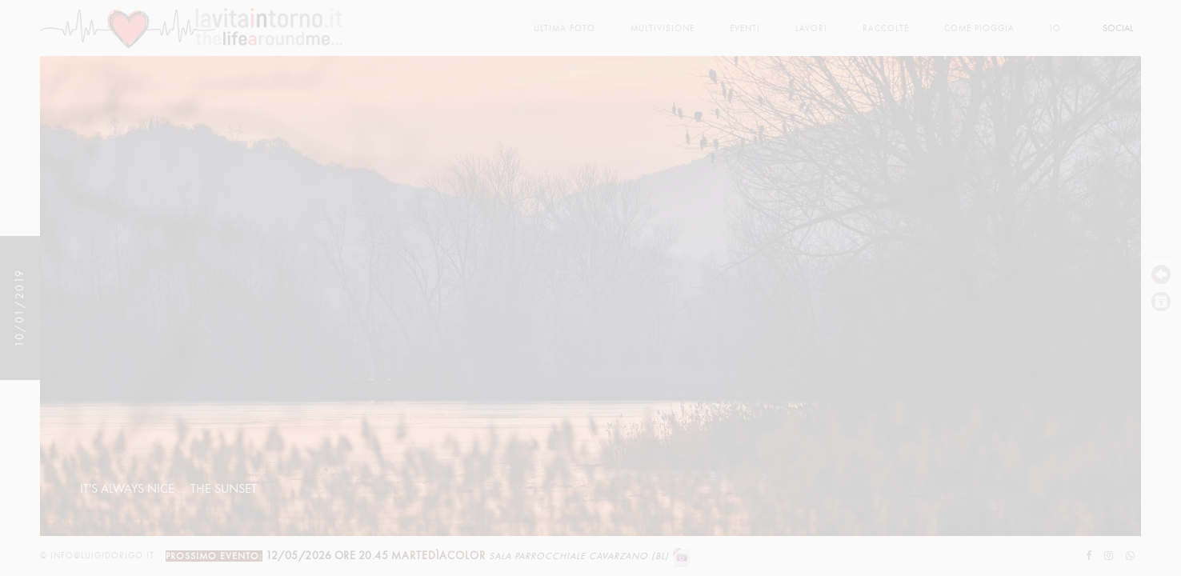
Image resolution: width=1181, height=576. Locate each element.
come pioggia (979, 28)
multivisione (663, 28)
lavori (811, 28)
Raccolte (886, 28)
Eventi (745, 28)
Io (1055, 28)
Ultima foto (564, 28)
